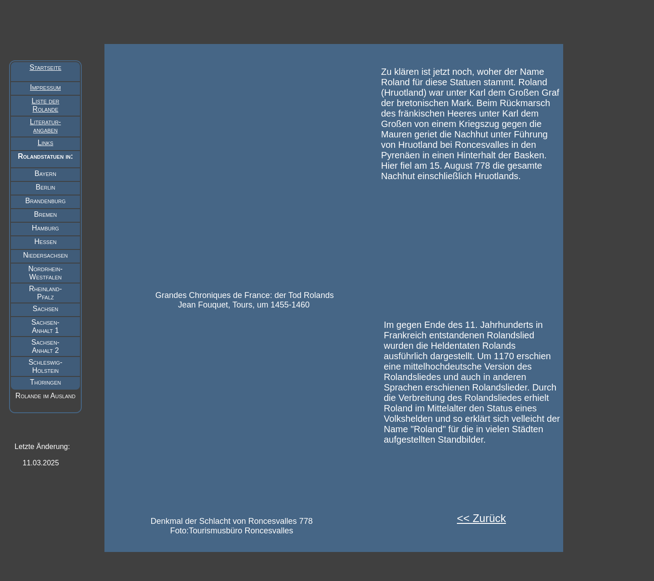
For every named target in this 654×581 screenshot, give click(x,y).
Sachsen (46, 308)
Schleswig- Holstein (46, 366)
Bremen (45, 214)
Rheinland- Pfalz (45, 293)
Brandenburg (45, 201)
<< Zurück (481, 518)
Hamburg (45, 228)
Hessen (46, 241)
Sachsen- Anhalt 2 (45, 346)
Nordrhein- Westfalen (45, 273)
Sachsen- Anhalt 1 (45, 326)
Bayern (45, 173)
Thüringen (45, 382)
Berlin (45, 187)
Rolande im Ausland (45, 396)
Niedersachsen (45, 255)
